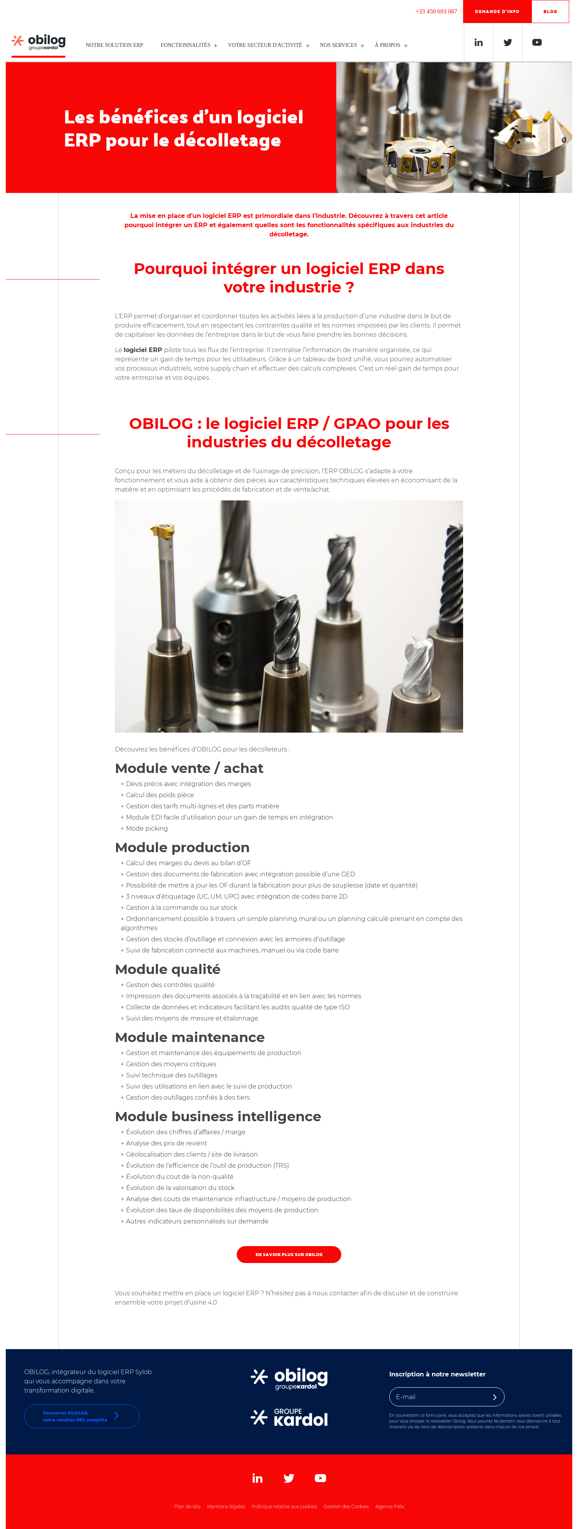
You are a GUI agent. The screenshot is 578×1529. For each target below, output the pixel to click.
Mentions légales (226, 1506)
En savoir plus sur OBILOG (289, 1254)
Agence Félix (389, 1506)
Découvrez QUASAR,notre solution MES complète (82, 1416)
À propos (389, 45)
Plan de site (187, 1506)
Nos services (340, 45)
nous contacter (335, 1293)
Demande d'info (497, 11)
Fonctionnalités (187, 45)
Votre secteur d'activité (266, 45)
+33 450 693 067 (436, 11)
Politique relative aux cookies (284, 1506)
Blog (550, 11)
